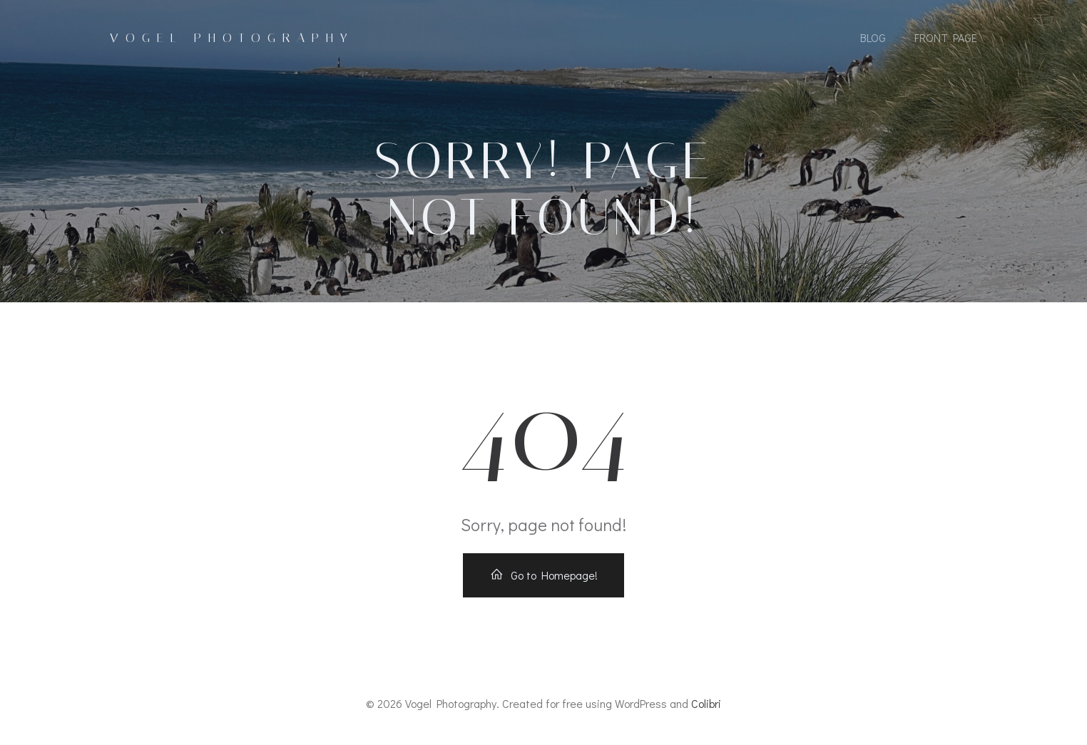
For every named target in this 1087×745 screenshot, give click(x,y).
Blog (873, 37)
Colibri (706, 703)
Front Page (945, 37)
